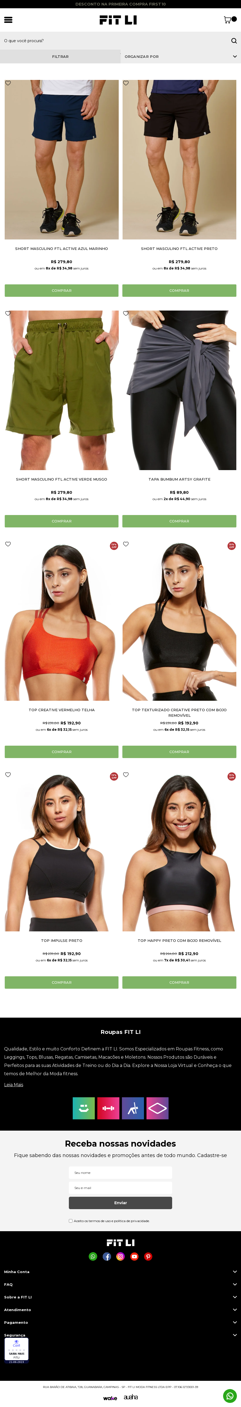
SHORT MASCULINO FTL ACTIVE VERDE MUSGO (61, 479)
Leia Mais (13, 1084)
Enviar (120, 1202)
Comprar (62, 290)
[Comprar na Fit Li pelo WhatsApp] (93, 1256)
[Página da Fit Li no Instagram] (120, 1256)
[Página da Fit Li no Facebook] (107, 1256)
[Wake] (110, 1398)
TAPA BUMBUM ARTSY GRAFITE (179, 479)
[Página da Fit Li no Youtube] (134, 1256)
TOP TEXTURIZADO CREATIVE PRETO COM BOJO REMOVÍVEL (179, 713)
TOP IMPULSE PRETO (61, 940)
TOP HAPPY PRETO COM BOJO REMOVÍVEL (179, 940)
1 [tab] (120, 53)
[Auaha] (131, 1398)
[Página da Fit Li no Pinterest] (148, 1256)
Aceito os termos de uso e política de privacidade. (112, 1221)
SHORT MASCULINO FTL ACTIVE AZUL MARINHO (61, 248)
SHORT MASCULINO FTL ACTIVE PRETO (179, 248)
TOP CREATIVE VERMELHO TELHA (62, 710)
